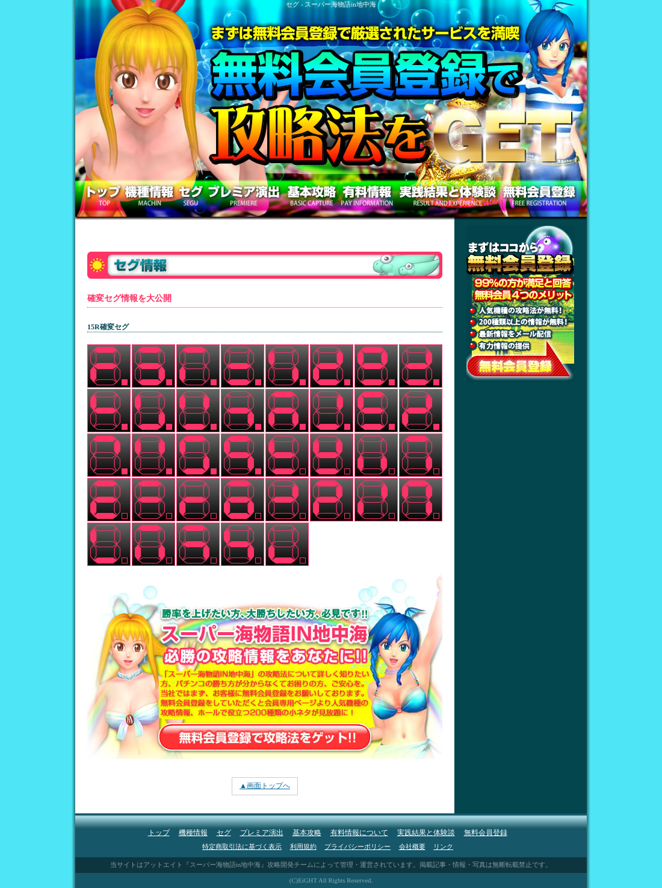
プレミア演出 (261, 832)
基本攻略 (306, 832)
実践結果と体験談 (426, 832)
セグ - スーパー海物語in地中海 (331, 4)
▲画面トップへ (265, 785)
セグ (224, 832)
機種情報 (193, 832)
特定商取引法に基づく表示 (242, 846)
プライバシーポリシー (357, 846)
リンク (443, 846)
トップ (159, 832)
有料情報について (359, 832)
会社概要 (412, 846)
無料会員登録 (485, 832)
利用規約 (303, 846)
